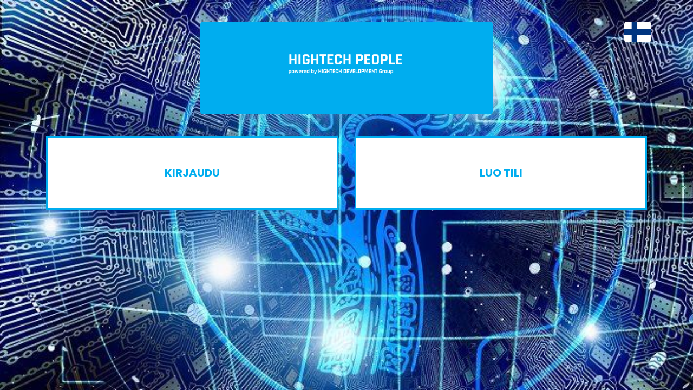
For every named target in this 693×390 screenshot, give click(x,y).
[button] (632, 32)
